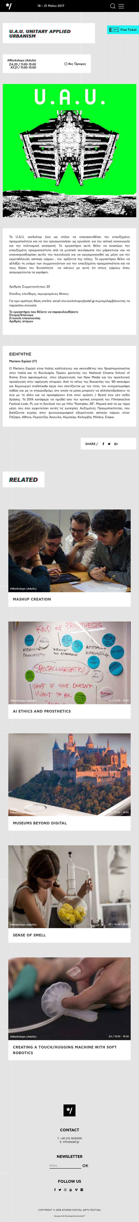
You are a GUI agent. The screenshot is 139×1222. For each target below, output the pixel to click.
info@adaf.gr (71, 1142)
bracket (81, 1216)
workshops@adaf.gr (81, 301)
